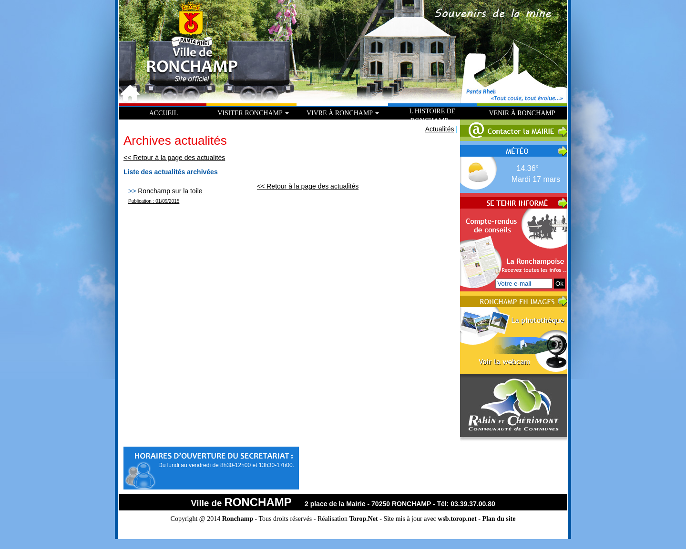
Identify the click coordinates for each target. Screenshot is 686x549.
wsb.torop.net (457, 518)
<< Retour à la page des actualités (174, 157)
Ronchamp (237, 518)
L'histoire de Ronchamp (433, 116)
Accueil (163, 113)
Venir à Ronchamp (522, 113)
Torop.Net (363, 518)
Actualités (439, 129)
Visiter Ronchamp (253, 113)
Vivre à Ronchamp (343, 113)
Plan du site (498, 518)
